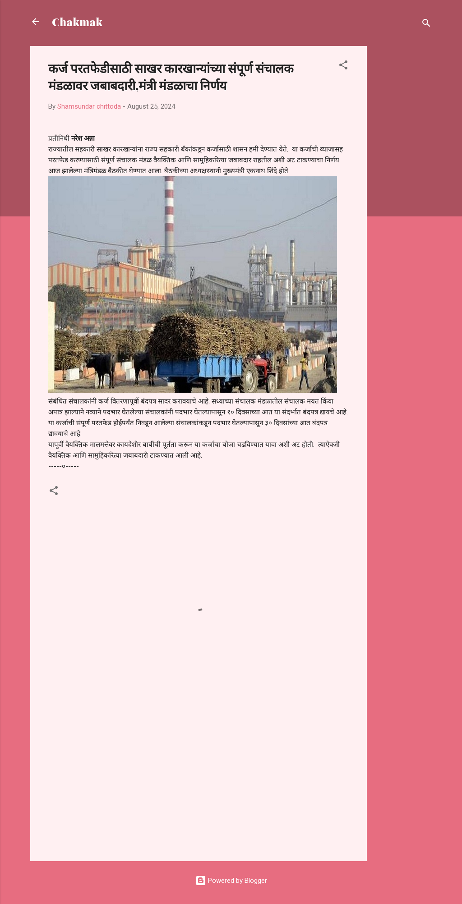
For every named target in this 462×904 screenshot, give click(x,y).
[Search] (426, 24)
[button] (343, 66)
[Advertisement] (403, 181)
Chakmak (77, 21)
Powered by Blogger (231, 880)
